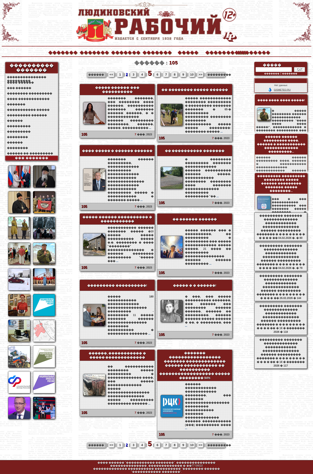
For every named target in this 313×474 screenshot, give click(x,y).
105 (84, 134)
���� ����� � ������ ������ (117, 151)
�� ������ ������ (195, 219)
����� (188, 52)
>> (200, 74)
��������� (19, 126)
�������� (251, 52)
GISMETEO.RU (282, 89)
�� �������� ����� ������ (194, 90)
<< (111, 74)
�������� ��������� (29, 93)
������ (15, 120)
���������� (219, 52)
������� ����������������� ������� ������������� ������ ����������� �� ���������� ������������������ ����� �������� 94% (194, 365)
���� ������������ (28, 98)
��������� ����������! (117, 285)
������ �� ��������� (30, 153)
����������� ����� (28, 109)
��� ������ (19, 88)
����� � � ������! (194, 285)
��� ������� (32, 158)
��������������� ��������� (26, 77)
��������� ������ (27, 115)
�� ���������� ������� (195, 151)
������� (62, 52)
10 (192, 74)
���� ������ (20, 82)
